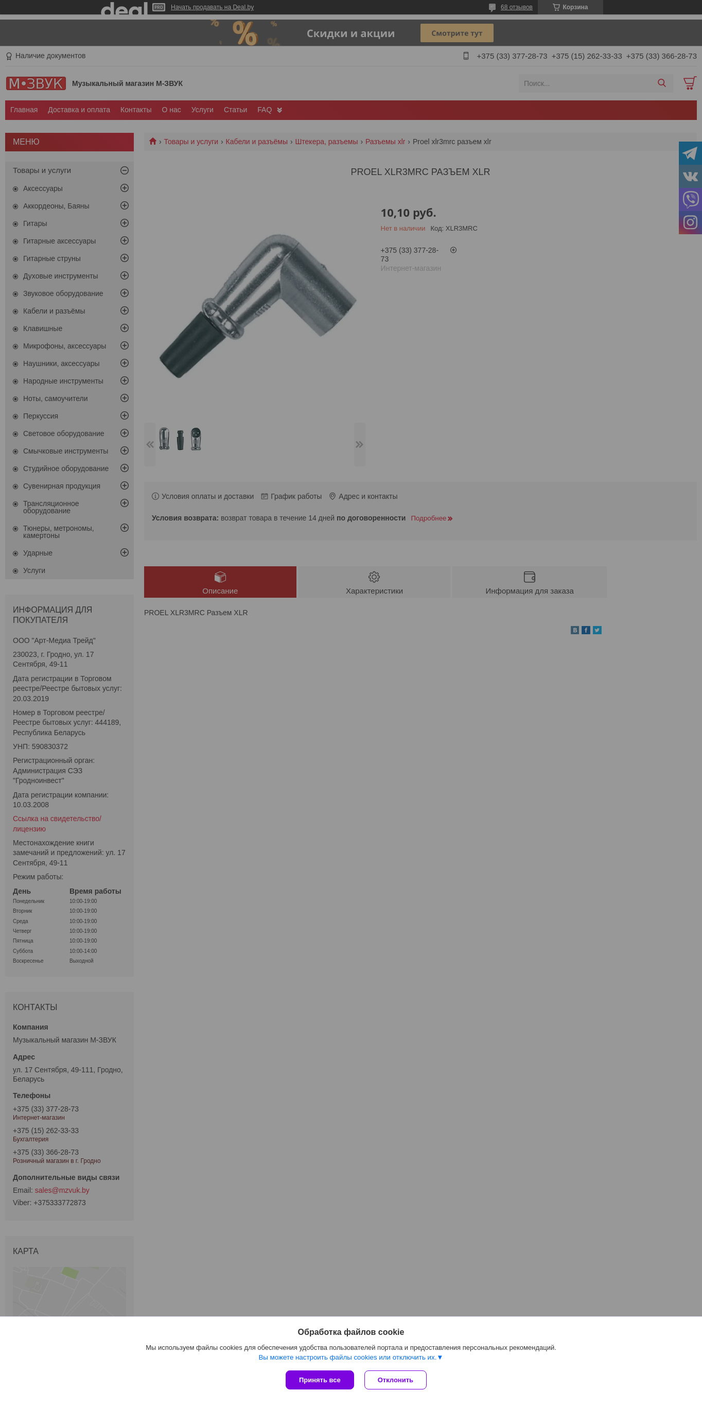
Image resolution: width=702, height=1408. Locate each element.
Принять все (320, 1380)
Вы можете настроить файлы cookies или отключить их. (347, 1357)
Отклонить (395, 1380)
